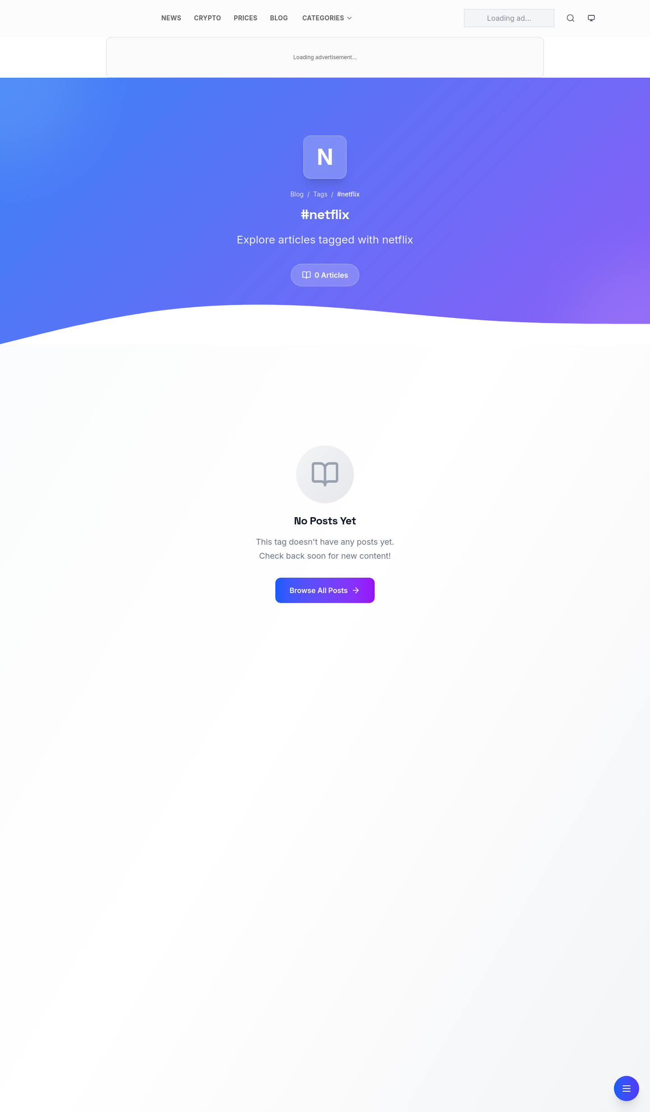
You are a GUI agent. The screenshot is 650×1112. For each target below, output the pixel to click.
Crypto (207, 18)
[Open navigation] (626, 1088)
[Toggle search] (571, 18)
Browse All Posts (325, 590)
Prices (245, 18)
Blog (279, 18)
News (171, 18)
